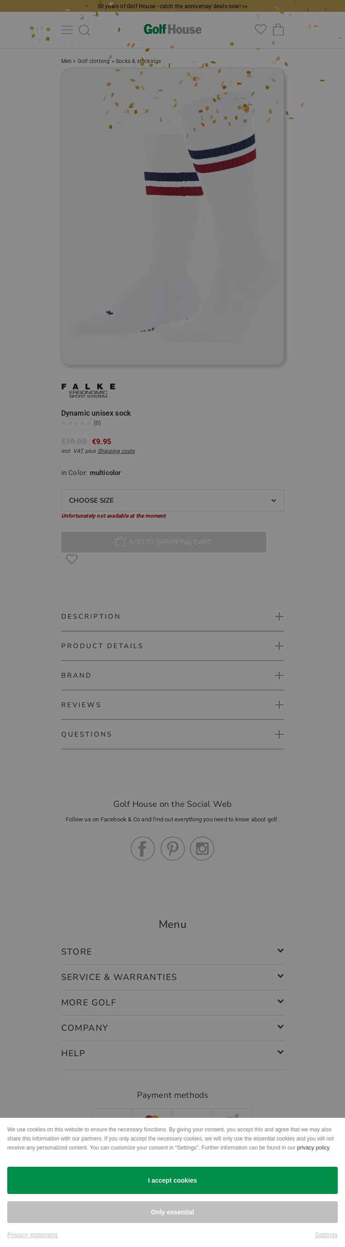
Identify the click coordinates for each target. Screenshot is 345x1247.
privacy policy (313, 1148)
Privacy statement (32, 1234)
